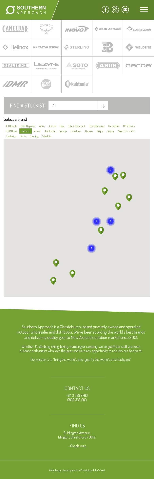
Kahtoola (50, 131)
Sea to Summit (126, 131)
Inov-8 (37, 131)
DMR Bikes (129, 126)
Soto (23, 136)
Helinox (25, 131)
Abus (42, 126)
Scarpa (110, 131)
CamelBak (113, 126)
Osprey (89, 131)
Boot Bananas (96, 126)
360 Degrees (28, 126)
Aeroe (52, 126)
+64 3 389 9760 (77, 395)
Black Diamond (76, 126)
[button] (97, 221)
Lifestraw (76, 131)
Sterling (34, 136)
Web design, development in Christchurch (72, 470)
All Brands (11, 126)
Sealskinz (11, 136)
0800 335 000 (77, 400)
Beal (62, 126)
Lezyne (63, 131)
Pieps (100, 131)
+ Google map (77, 446)
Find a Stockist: (28, 105)
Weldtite (46, 136)
